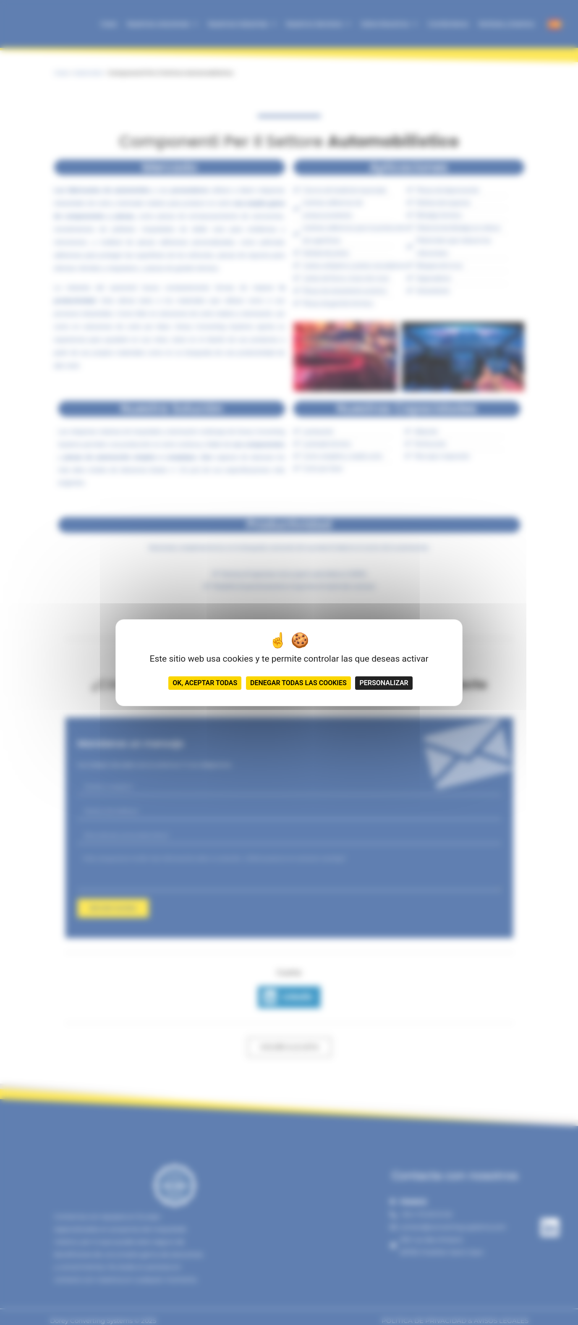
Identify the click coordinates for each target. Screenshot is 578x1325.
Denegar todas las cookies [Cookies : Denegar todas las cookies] (298, 683)
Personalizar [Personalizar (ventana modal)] (383, 683)
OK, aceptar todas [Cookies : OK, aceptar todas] (205, 683)
